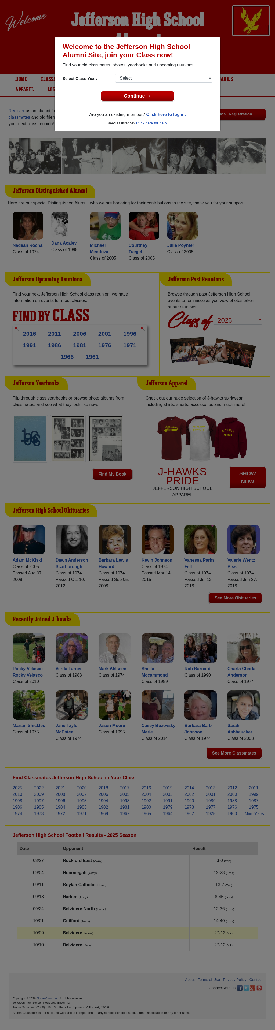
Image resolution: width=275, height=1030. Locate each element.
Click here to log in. (166, 114)
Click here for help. (152, 123)
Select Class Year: (80, 78)
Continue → (137, 96)
